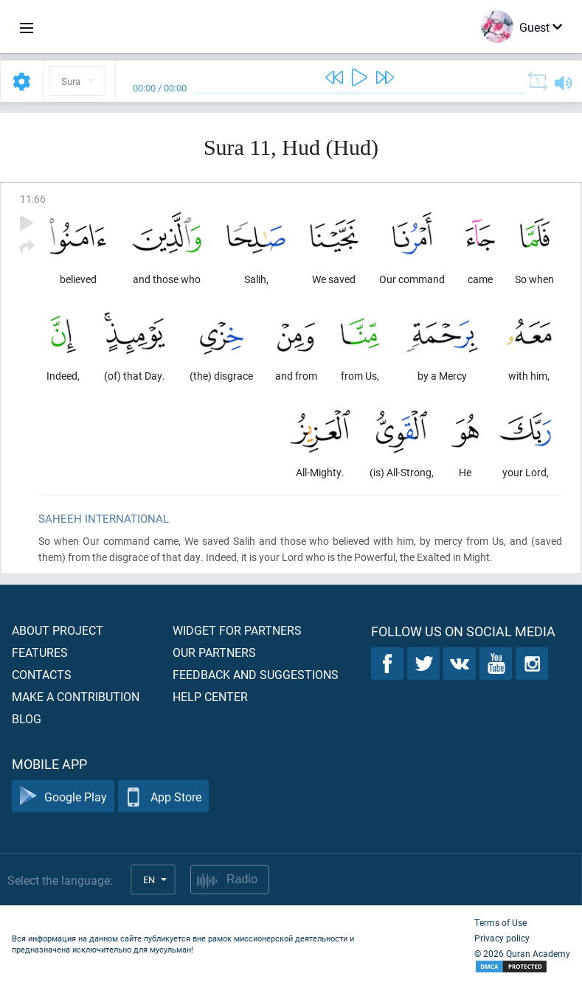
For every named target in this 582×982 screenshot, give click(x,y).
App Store (163, 796)
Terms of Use (500, 922)
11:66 (33, 199)
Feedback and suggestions (256, 674)
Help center (210, 696)
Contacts (42, 674)
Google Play (63, 796)
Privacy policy (502, 938)
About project (57, 630)
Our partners (214, 652)
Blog (26, 718)
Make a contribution (75, 696)
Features (40, 652)
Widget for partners (237, 630)
